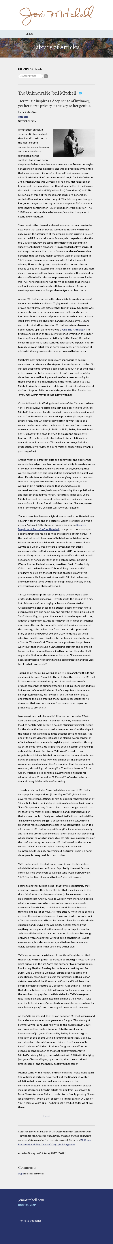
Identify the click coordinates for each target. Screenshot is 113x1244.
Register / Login (27, 1204)
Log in (21, 1173)
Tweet (46, 1115)
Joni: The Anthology (73, 329)
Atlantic (23, 116)
